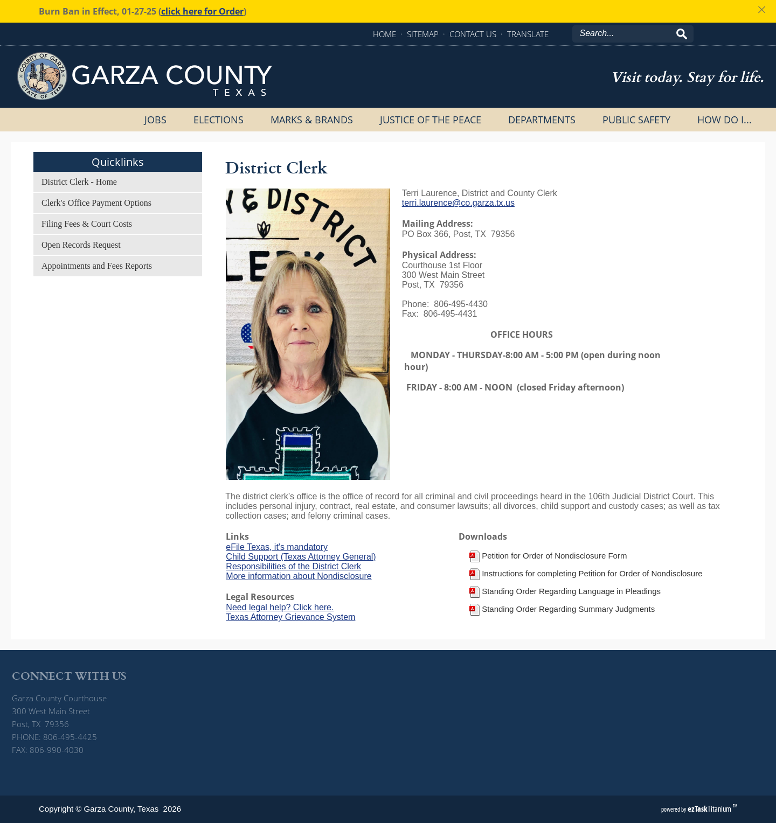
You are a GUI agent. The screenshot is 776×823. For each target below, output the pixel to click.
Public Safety (636, 119)
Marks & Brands (312, 119)
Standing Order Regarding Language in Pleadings (571, 591)
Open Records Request (81, 244)
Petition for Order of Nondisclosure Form (554, 555)
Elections (218, 119)
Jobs (155, 119)
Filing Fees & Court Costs (86, 223)
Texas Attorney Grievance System (290, 617)
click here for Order (202, 11)
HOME (384, 34)
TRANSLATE (528, 34)
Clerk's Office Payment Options (96, 202)
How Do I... (724, 119)
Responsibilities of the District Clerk (293, 566)
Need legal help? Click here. (280, 607)
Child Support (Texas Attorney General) (301, 556)
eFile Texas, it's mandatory (277, 547)
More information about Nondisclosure (298, 576)
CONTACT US (472, 34)
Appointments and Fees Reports (96, 265)
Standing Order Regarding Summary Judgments (568, 608)
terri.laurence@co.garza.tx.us (458, 202)
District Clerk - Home (79, 181)
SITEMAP (423, 34)
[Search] (627, 33)
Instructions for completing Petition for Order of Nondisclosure (592, 573)
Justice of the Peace (430, 119)
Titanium (710, 809)
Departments (542, 119)
